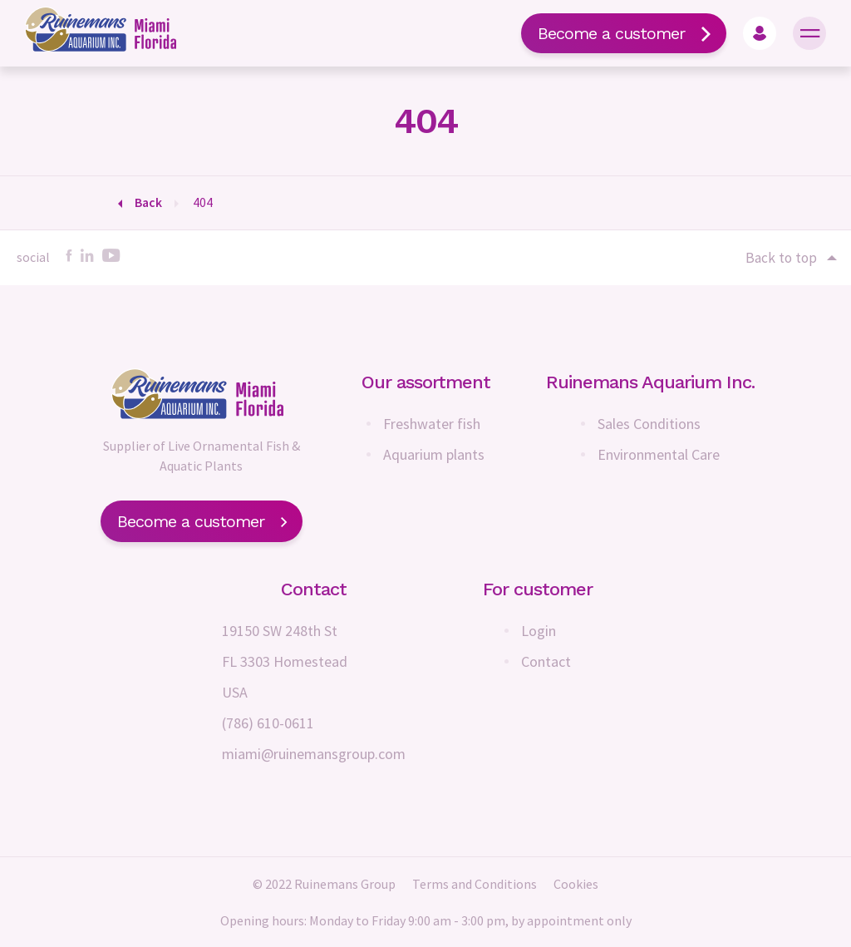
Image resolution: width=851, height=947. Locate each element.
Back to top (789, 258)
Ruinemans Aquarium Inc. (650, 382)
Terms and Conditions (474, 883)
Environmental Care (659, 454)
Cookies (575, 883)
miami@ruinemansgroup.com (314, 753)
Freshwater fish (431, 423)
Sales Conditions (649, 423)
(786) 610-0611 (268, 722)
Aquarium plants (434, 454)
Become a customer (624, 33)
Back (148, 202)
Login (538, 630)
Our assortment (426, 382)
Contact (546, 661)
